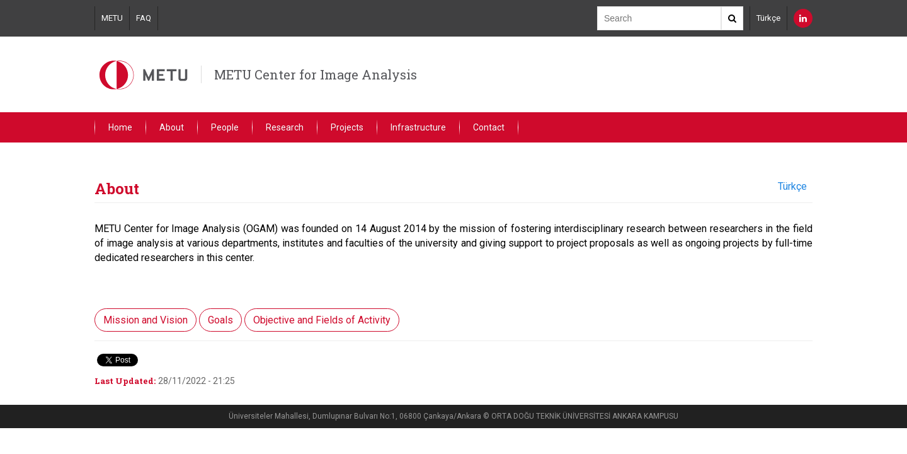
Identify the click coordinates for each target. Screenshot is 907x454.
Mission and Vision (145, 320)
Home (120, 127)
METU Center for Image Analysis (315, 74)
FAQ (143, 18)
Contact (489, 127)
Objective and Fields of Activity (322, 320)
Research (285, 127)
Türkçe (768, 18)
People (225, 127)
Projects (347, 127)
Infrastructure (418, 127)
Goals (220, 320)
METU (112, 18)
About (171, 127)
